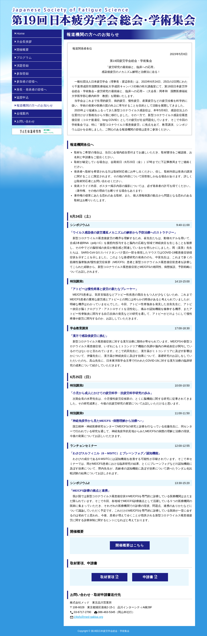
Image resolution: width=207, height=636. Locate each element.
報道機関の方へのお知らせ (33, 105)
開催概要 (21, 49)
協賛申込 (21, 97)
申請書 (150, 577)
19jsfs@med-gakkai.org (88, 616)
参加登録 (21, 73)
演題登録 (21, 65)
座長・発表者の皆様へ (30, 89)
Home (19, 33)
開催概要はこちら (129, 545)
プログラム (22, 57)
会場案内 (21, 113)
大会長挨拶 (22, 41)
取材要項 (109, 577)
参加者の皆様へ (25, 81)
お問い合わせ (24, 121)
